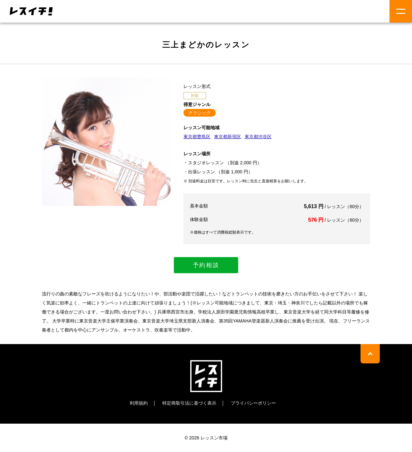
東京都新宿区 (227, 136)
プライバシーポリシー (253, 403)
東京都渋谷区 (258, 136)
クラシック (199, 112)
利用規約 (139, 403)
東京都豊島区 (197, 136)
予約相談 (206, 265)
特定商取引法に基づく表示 (189, 403)
